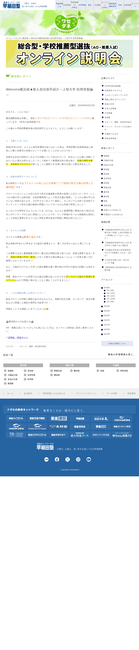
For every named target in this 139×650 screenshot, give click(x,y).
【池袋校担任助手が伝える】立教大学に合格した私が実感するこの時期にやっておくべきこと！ (118, 234)
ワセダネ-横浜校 (21, 38)
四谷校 (106, 174)
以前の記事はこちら (117, 343)
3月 (108, 296)
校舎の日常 (109, 104)
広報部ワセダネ (111, 134)
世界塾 (107, 117)
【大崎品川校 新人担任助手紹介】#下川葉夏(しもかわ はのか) (118, 253)
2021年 (107, 325)
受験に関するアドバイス (115, 99)
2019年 (107, 334)
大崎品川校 (108, 160)
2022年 (107, 320)
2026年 (107, 288)
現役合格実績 (110, 138)
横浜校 (106, 196)
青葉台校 (107, 187)
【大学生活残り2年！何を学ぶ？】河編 (117, 261)
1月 (108, 301)
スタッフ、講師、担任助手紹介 (33, 346)
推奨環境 (131, 393)
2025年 (107, 306)
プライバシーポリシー (86, 393)
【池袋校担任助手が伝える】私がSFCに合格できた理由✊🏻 (118, 244)
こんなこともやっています (116, 95)
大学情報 (108, 113)
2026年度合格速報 (113, 86)
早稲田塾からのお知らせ (53, 393)
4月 (108, 293)
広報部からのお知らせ (113, 214)
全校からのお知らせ (112, 210)
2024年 (107, 311)
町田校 (106, 183)
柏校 (105, 201)
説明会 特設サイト (18, 337)
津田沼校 (107, 205)
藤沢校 (106, 192)
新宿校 (106, 169)
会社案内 (28, 393)
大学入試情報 (110, 108)
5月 (108, 290)
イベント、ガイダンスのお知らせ (118, 127)
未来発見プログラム (113, 90)
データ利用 (112, 393)
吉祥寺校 (107, 178)
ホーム (9, 38)
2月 (108, 299)
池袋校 (106, 156)
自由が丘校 (108, 165)
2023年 (107, 315)
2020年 (107, 329)
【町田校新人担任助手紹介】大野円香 (118, 268)
